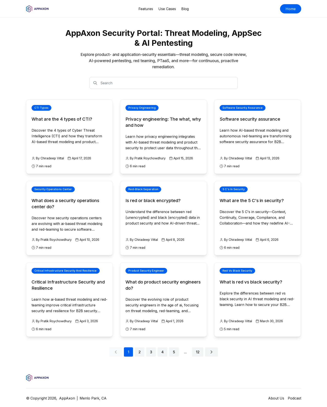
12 (198, 352)
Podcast (294, 398)
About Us (276, 398)
